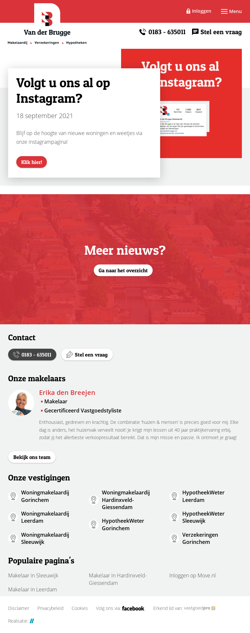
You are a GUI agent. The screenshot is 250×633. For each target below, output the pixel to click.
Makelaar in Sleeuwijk (33, 575)
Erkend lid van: (184, 608)
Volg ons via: (120, 608)
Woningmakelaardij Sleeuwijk (45, 538)
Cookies (80, 608)
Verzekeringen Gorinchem (200, 538)
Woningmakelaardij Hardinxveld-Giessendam (126, 500)
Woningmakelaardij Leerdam (45, 517)
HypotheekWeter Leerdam (203, 496)
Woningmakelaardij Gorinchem (45, 496)
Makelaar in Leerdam (32, 589)
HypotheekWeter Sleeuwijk (203, 517)
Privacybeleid (50, 608)
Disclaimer (18, 608)
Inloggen (201, 11)
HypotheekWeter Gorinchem (123, 524)
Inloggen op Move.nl (192, 575)
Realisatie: (21, 621)
